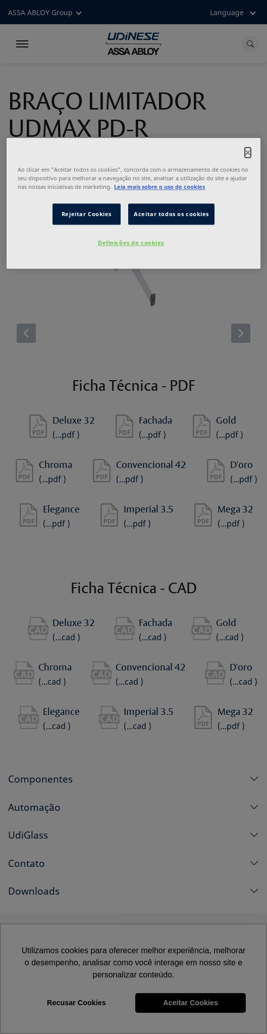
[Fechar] (247, 153)
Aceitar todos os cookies (171, 214)
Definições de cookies (131, 243)
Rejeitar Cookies (87, 214)
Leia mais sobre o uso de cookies (159, 187)
